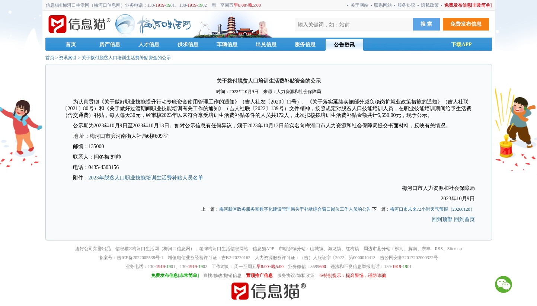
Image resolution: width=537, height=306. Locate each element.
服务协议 (406, 5)
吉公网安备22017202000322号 (409, 257)
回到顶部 (442, 219)
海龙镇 (334, 248)
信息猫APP (263, 248)
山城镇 (316, 248)
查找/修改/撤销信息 (222, 275)
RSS (439, 248)
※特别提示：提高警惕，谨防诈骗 (352, 275)
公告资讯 (344, 45)
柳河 (399, 248)
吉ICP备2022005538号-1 (140, 257)
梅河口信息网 (176, 248)
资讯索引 (68, 57)
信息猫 (122, 248)
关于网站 (359, 5)
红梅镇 (352, 248)
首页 (70, 44)
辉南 (412, 248)
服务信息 (305, 44)
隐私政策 (430, 5)
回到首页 (464, 219)
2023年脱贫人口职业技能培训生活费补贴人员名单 (146, 178)
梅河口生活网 (145, 248)
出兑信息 (266, 44)
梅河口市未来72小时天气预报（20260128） (432, 209)
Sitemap (454, 248)
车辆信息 (227, 44)
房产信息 (109, 44)
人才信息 (148, 44)
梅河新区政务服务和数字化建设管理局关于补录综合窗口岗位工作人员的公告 (295, 209)
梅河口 (214, 248)
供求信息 (188, 44)
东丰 (426, 248)
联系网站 (383, 5)
